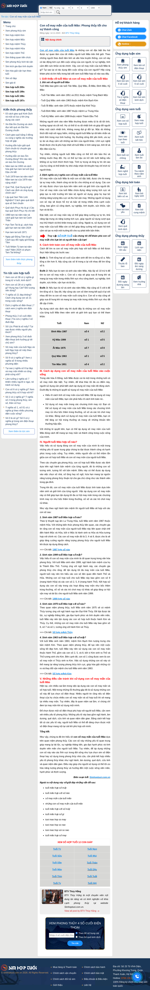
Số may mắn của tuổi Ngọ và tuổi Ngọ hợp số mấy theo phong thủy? (20, 350)
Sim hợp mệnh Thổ (14, 53)
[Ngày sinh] (75, 8)
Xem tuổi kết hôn (139, 138)
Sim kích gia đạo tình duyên (19, 66)
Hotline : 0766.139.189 (128, 44)
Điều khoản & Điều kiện (95, 979)
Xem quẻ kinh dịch (122, 227)
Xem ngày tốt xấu (123, 248)
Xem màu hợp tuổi (139, 121)
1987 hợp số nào (61, 549)
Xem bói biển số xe (123, 195)
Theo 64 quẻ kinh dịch (89, 937)
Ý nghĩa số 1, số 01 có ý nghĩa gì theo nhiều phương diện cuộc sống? (19, 410)
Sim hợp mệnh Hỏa (15, 48)
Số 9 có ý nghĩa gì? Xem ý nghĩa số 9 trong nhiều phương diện (18, 360)
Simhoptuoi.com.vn (100, 777)
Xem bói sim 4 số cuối (123, 82)
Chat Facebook (130, 37)
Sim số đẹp (11, 78)
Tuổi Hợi (92, 883)
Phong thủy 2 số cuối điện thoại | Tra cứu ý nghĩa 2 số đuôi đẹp (19, 319)
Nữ (51, 8)
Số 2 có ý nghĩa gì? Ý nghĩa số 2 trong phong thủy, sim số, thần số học (19, 400)
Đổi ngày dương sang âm (123, 284)
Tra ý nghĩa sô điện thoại (122, 100)
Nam (44, 8)
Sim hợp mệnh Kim (14, 35)
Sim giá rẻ (10, 83)
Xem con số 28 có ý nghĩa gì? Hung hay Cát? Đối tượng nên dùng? (20, 288)
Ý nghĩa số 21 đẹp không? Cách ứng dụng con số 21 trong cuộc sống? (18, 298)
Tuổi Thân (92, 863)
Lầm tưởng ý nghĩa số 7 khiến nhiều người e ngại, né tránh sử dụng (19, 382)
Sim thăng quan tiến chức (18, 57)
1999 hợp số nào (61, 599)
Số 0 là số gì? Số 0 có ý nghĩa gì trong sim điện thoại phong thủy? (19, 421)
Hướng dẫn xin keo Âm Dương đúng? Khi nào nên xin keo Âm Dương (18, 159)
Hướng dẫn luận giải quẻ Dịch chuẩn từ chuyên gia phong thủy (18, 148)
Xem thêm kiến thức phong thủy (19, 261)
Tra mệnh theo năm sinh (139, 173)
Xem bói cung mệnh (139, 211)
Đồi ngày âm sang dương (139, 266)
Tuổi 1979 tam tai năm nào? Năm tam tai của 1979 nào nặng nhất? (19, 179)
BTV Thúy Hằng (72, 33)
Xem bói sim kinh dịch (139, 98)
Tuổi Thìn (57, 876)
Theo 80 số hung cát (88, 933)
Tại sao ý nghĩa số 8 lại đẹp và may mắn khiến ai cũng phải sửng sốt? (19, 371)
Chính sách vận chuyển (64, 973)
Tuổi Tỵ (57, 883)
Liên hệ (87, 985)
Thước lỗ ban (122, 264)
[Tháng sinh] (84, 8)
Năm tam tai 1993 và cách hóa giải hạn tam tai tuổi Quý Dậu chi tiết (19, 169)
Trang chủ (10, 26)
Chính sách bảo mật (94, 973)
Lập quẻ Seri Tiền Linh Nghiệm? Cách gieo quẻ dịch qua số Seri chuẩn (19, 200)
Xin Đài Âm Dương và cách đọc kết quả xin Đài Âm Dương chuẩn (18, 127)
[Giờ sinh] (61, 8)
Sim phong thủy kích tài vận (19, 62)
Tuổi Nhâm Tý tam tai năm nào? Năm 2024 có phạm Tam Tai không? (18, 250)
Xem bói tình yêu (122, 210)
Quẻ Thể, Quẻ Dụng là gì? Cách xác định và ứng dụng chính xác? (19, 190)
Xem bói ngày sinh (139, 194)
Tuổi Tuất (92, 876)
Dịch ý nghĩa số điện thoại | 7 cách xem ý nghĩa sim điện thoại (19, 308)
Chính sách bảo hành (94, 967)
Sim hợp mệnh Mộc (15, 39)
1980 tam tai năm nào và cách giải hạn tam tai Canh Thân (18, 218)
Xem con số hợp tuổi (123, 122)
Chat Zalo (127, 30)
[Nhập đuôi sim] (47, 12)
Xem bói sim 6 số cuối (139, 82)
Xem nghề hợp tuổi (123, 172)
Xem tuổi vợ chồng (123, 156)
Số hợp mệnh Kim (62, 673)
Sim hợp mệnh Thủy (15, 44)
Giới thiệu (57, 985)
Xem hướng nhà (139, 283)
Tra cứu (75, 943)
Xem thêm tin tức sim (18, 431)
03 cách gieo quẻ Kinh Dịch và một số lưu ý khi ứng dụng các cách (19, 116)
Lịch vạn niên (139, 248)
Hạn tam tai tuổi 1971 (16, 232)
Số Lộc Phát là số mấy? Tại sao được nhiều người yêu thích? (19, 329)
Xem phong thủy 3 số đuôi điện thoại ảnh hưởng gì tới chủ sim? (18, 339)
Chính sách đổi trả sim (64, 979)
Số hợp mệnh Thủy (62, 632)
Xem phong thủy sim (15, 31)
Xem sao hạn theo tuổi (122, 139)
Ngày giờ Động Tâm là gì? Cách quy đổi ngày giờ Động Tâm (19, 240)
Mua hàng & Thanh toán (65, 967)
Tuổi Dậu (92, 869)
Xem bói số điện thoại (139, 66)
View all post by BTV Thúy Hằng (82, 911)
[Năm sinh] (95, 8)
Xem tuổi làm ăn (139, 156)
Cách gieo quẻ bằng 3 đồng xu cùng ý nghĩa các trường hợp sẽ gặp (19, 138)
